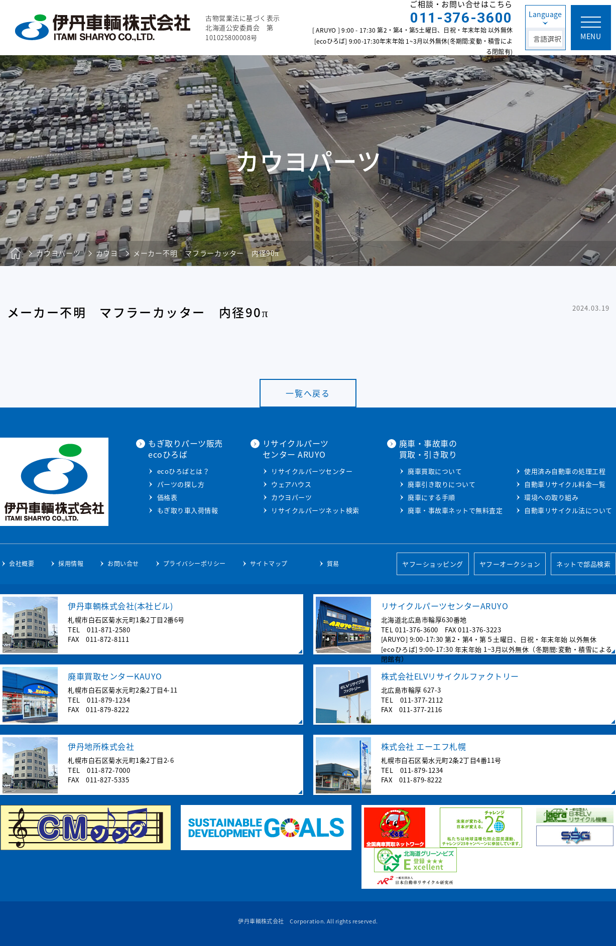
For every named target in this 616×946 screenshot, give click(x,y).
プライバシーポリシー (194, 563)
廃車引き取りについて (441, 484)
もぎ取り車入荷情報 (187, 510)
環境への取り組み (551, 497)
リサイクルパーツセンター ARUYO (296, 448)
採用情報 (70, 563)
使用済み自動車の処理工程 (564, 471)
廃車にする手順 (431, 497)
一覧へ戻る (308, 393)
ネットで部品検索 (583, 564)
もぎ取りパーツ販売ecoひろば (185, 448)
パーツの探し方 (181, 484)
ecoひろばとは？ (183, 471)
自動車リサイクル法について (568, 510)
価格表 (167, 497)
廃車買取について (435, 471)
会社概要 (21, 563)
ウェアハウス (291, 484)
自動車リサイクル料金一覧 (564, 484)
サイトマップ (269, 563)
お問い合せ (123, 563)
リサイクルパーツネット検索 (315, 510)
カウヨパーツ (291, 497)
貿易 (333, 563)
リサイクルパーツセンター (311, 471)
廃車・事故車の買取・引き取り (428, 448)
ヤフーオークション (510, 564)
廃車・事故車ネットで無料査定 (455, 510)
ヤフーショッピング (432, 564)
